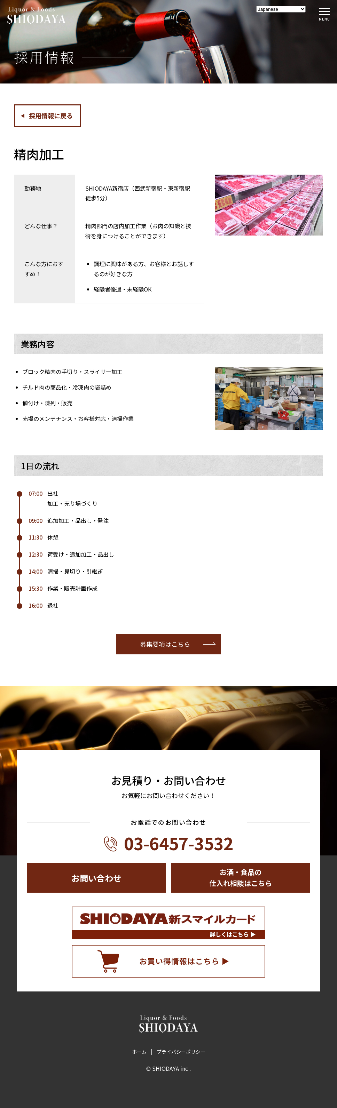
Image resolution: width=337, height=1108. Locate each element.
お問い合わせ (96, 878)
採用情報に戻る (51, 115)
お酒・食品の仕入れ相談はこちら (240, 877)
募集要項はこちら (165, 643)
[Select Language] (281, 9)
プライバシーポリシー (181, 1052)
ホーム (139, 1052)
